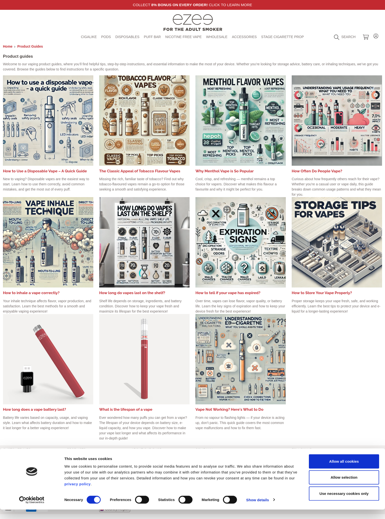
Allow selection (343, 487)
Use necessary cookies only (344, 503)
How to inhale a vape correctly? (31, 293)
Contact (137, 456)
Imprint (8, 456)
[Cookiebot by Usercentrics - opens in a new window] (31, 509)
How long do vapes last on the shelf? (132, 293)
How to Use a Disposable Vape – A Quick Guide (45, 171)
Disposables (127, 37)
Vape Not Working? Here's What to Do (229, 409)
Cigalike (89, 37)
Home (8, 46)
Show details (257, 509)
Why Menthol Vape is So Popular (224, 171)
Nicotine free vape (183, 37)
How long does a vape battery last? (34, 409)
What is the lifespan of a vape (125, 409)
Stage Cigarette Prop (282, 37)
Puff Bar (152, 37)
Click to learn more (230, 5)
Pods (106, 37)
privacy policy (77, 493)
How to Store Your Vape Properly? (322, 293)
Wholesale (216, 37)
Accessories (244, 37)
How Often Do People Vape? (317, 171)
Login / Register (376, 35)
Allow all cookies (344, 471)
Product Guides (30, 46)
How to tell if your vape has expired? (227, 293)
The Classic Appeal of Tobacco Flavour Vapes (139, 171)
